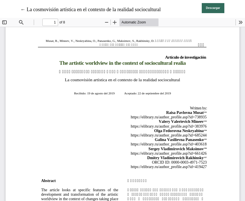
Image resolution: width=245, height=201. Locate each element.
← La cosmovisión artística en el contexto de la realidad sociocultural (90, 9)
